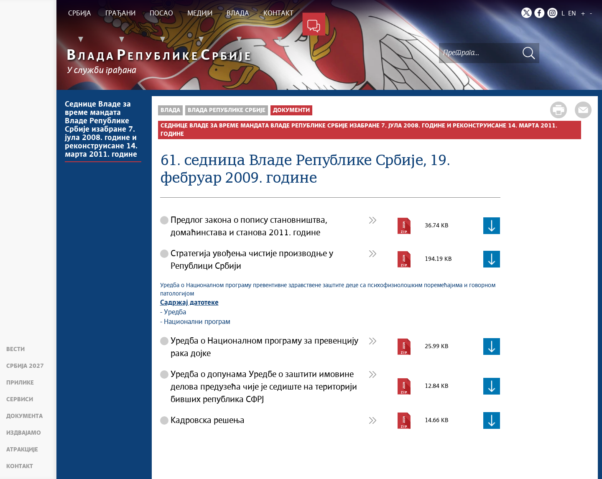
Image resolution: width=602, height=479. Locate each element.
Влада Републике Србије (226, 110)
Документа (24, 416)
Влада (170, 110)
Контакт (19, 466)
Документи (291, 110)
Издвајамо (23, 433)
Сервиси (19, 400)
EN (572, 13)
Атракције (22, 450)
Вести (15, 349)
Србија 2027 (25, 366)
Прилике (20, 383)
